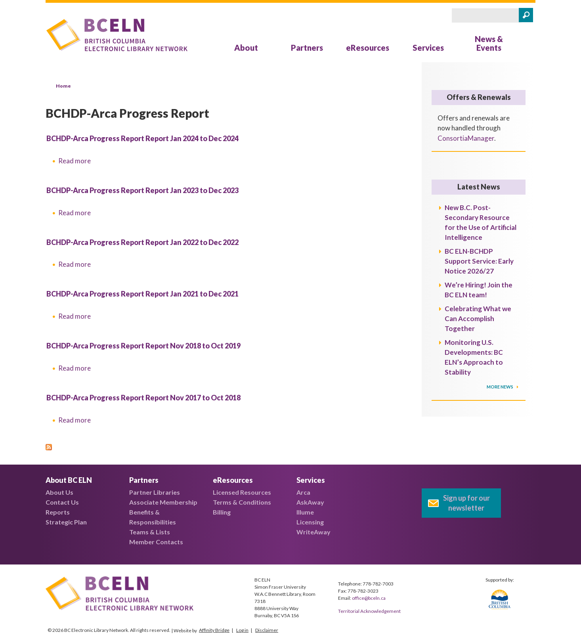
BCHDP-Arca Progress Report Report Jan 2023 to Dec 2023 (142, 190)
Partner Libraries (154, 492)
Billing (222, 512)
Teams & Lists (149, 532)
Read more (74, 161)
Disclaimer (266, 630)
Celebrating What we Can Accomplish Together (478, 318)
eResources (367, 47)
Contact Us (62, 502)
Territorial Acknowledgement (369, 611)
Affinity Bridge (214, 630)
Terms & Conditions (242, 502)
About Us (59, 492)
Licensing (310, 522)
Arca (303, 492)
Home (63, 86)
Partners (307, 47)
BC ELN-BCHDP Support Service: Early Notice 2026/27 (479, 261)
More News (500, 386)
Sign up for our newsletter (466, 503)
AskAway (310, 502)
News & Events (489, 43)
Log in (242, 630)
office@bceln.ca (369, 598)
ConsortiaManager (466, 138)
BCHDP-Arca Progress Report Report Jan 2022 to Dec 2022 (142, 242)
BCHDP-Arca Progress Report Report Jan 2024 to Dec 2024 (142, 138)
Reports (58, 512)
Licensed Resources (242, 492)
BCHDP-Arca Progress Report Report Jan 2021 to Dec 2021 (142, 293)
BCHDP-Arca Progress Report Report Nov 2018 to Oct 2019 (143, 345)
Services (428, 47)
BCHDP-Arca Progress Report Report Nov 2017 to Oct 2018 (143, 397)
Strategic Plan (66, 522)
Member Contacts (156, 541)
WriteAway (313, 532)
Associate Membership (163, 502)
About (246, 47)
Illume (305, 512)
